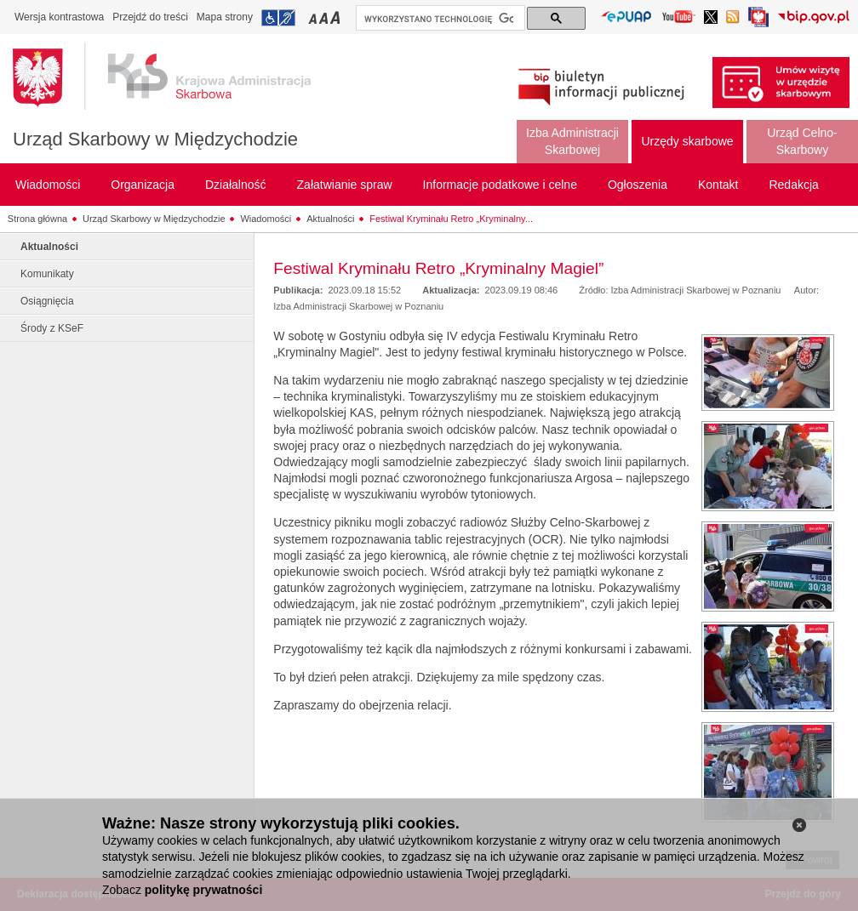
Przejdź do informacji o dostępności (278, 17)
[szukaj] (438, 19)
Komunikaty (47, 274)
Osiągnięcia (47, 301)
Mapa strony (225, 17)
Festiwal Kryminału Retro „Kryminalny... (451, 219)
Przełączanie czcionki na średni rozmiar (325, 17)
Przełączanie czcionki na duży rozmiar (336, 17)
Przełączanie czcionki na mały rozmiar (314, 17)
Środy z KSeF (51, 328)
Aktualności (330, 219)
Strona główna (37, 219)
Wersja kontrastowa (59, 17)
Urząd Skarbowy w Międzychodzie (155, 139)
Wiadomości (265, 219)
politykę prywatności (203, 890)
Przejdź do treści (150, 17)
